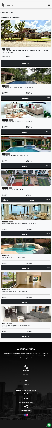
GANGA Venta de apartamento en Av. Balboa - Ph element (16, 325)
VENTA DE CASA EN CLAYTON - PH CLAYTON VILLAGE (13, 257)
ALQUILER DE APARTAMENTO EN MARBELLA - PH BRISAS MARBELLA (17, 121)
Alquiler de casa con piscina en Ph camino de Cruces (15, 155)
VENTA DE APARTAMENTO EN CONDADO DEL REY (12, 189)
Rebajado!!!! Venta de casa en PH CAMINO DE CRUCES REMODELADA (18, 87)
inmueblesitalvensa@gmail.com (25, 402)
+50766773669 (26, 375)
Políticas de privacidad (26, 358)
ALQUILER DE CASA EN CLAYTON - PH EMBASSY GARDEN (14, 291)
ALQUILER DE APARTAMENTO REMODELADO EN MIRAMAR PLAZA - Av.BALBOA (19, 223)
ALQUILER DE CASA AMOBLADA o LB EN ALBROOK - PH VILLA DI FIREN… (25, 51)
